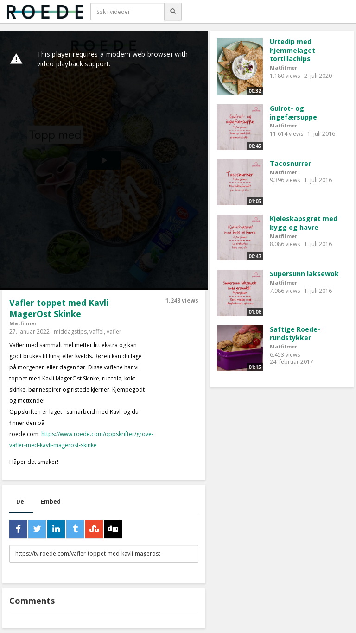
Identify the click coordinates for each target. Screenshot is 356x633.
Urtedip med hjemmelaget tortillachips (292, 50)
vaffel (96, 331)
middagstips (70, 331)
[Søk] (173, 11)
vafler (114, 331)
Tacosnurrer (290, 163)
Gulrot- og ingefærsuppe (293, 112)
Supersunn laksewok (304, 273)
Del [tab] (21, 502)
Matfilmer (23, 323)
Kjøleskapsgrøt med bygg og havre (303, 223)
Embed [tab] (51, 502)
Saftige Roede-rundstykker (295, 333)
